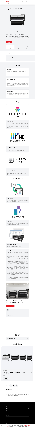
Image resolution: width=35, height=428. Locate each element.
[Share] (10, 385)
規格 (18, 48)
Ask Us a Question (10, 305)
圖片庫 (27, 48)
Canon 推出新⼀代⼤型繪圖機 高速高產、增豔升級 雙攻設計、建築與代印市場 (17, 373)
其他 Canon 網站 (9, 423)
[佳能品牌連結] (8, 1)
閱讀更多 (5, 378)
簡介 (10, 48)
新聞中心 (4, 375)
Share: (7, 385)
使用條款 (25, 425)
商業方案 (23, 1)
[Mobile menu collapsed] (28, 1)
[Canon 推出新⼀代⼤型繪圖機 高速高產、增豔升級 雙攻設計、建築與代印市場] (17, 363)
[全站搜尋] (26, 1)
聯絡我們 (8, 42)
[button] (13, 31)
